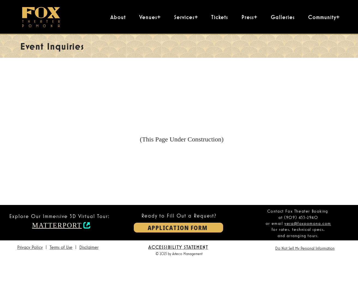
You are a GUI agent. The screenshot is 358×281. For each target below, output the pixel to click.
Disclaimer (88, 247)
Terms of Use (61, 247)
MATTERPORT (57, 225)
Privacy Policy (30, 247)
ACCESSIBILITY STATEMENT (178, 247)
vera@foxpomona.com (307, 223)
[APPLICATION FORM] (178, 227)
